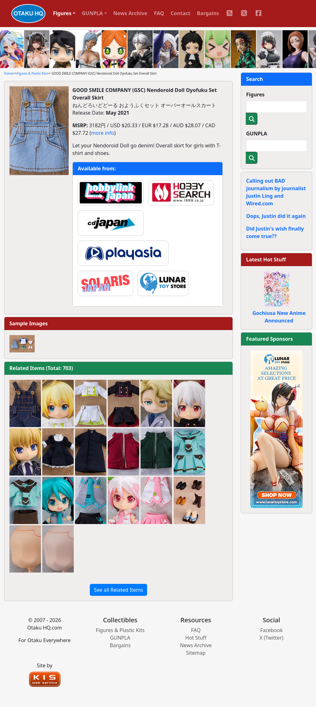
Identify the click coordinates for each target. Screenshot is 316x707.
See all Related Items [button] (118, 589)
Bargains (208, 13)
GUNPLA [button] (92, 13)
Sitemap (196, 652)
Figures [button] (62, 13)
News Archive (130, 13)
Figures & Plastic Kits (32, 73)
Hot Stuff (195, 637)
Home (8, 73)
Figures (255, 94)
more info (102, 132)
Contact (180, 13)
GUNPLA (256, 133)
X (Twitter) (272, 637)
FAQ (159, 13)
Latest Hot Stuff (266, 259)
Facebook (271, 630)
